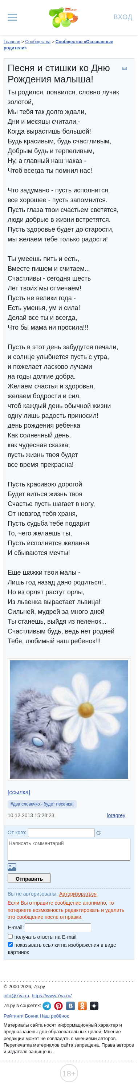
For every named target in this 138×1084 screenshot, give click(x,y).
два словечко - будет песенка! (43, 804)
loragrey (116, 815)
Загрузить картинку (12, 867)
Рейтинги (14, 1016)
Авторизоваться (78, 894)
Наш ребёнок (54, 1016)
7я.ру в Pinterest (58, 1006)
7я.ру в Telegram (46, 1006)
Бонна (31, 1016)
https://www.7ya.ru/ (52, 995)
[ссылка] (19, 792)
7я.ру (94, 1006)
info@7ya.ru (16, 995)
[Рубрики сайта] (12, 17)
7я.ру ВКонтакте (70, 1006)
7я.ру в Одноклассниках (82, 1006)
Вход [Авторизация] (123, 16)
